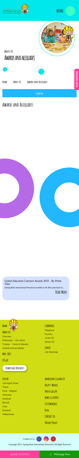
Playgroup (49, 330)
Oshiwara (6, 395)
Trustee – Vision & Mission (15, 344)
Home (4, 82)
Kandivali (6, 398)
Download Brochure (14, 368)
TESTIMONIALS (51, 404)
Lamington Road (10, 383)
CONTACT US (50, 416)
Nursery (48, 334)
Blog (47, 410)
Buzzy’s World (51, 385)
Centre (5, 379)
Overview (6, 336)
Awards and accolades (13, 348)
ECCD (5, 360)
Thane (5, 387)
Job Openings (51, 352)
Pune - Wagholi (9, 391)
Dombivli (6, 410)
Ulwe (4, 406)
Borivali (5, 402)
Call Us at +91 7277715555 (19, 454)
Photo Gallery (51, 391)
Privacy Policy (51, 423)
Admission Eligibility (55, 379)
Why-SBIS (6, 354)
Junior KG (49, 338)
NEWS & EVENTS (52, 398)
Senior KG (49, 342)
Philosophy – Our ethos (13, 340)
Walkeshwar (8, 414)
